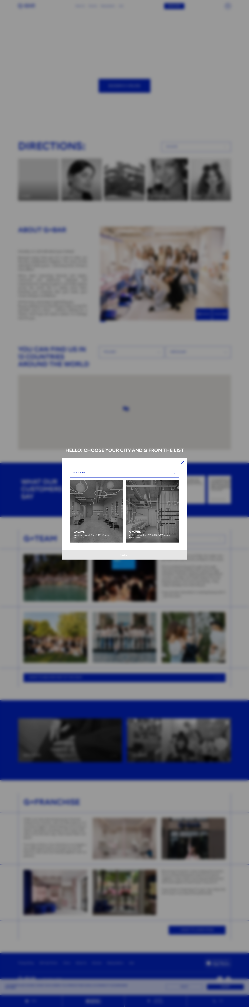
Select (124, 555)
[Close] (182, 463)
